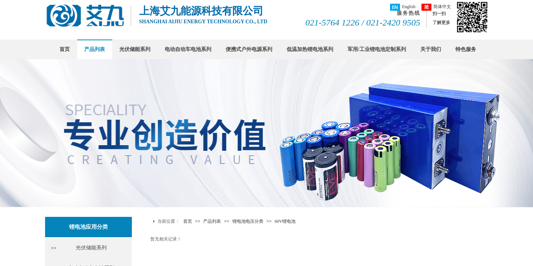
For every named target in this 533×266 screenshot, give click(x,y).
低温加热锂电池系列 (310, 49)
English (403, 7)
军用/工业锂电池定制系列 (377, 49)
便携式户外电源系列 (249, 49)
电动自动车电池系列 (188, 49)
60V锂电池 (285, 221)
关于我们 (430, 49)
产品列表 (94, 49)
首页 (64, 49)
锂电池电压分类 (247, 221)
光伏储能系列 (134, 49)
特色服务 (465, 49)
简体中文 (436, 7)
